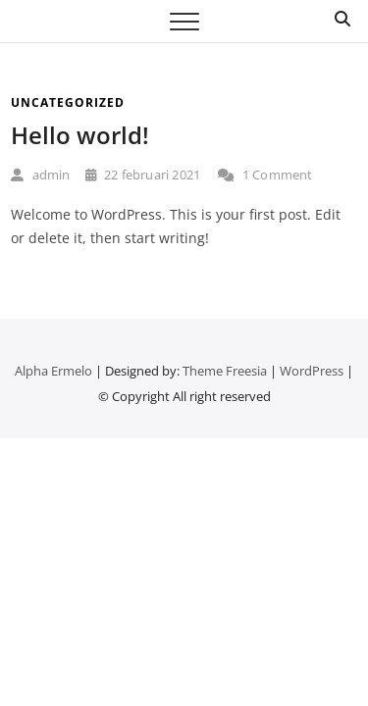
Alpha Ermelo (53, 370)
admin (40, 174)
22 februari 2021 (143, 174)
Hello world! (80, 135)
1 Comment (265, 174)
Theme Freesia (225, 370)
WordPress (311, 370)
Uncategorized (68, 102)
